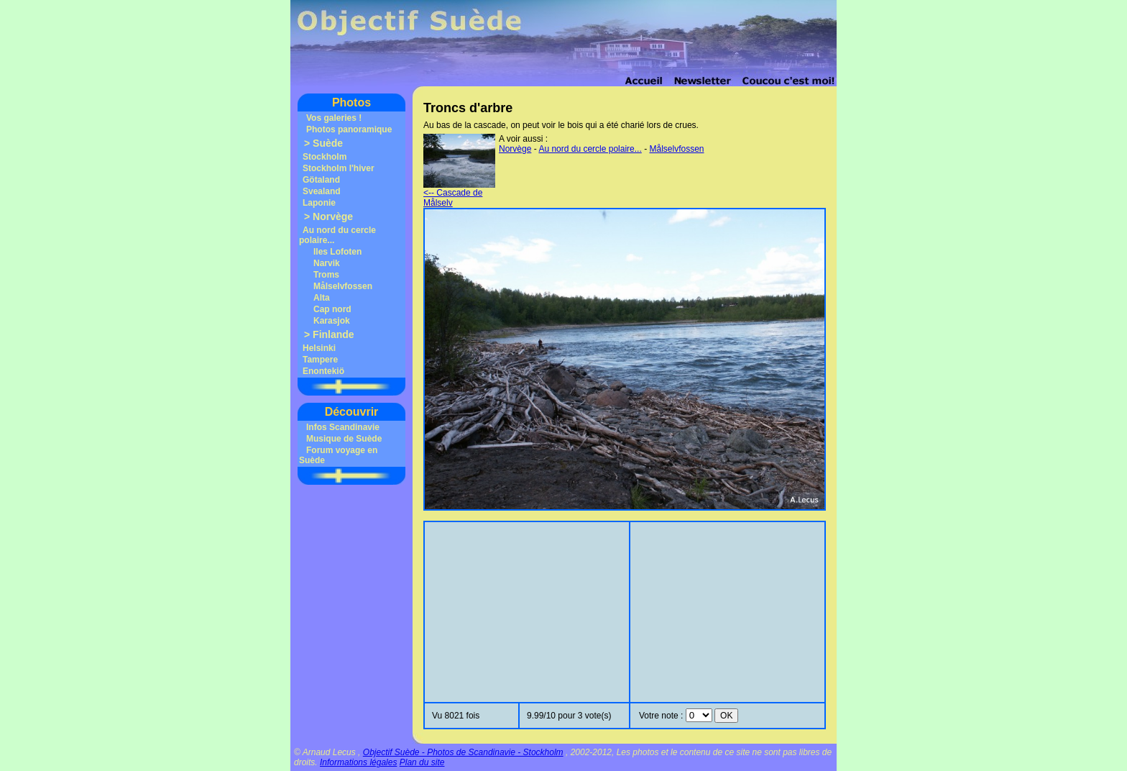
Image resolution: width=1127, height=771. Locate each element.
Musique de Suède (344, 439)
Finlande (333, 334)
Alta (321, 298)
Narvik (326, 263)
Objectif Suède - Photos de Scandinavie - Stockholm (463, 752)
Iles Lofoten (337, 252)
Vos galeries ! (334, 118)
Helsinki (319, 348)
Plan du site (422, 762)
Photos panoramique (349, 129)
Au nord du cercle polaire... (589, 149)
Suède (328, 143)
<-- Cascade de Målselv (459, 194)
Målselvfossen (342, 286)
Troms (326, 275)
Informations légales (358, 762)
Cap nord (332, 309)
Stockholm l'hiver (338, 168)
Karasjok (331, 321)
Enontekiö (323, 371)
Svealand (322, 191)
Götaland (321, 180)
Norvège (333, 216)
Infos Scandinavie (343, 427)
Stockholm (324, 157)
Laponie (319, 203)
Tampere (320, 360)
